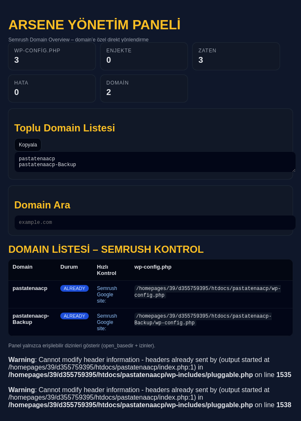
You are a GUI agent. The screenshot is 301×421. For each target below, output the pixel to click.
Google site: (105, 301)
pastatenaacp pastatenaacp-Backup (155, 163)
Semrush (107, 292)
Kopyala (28, 145)
